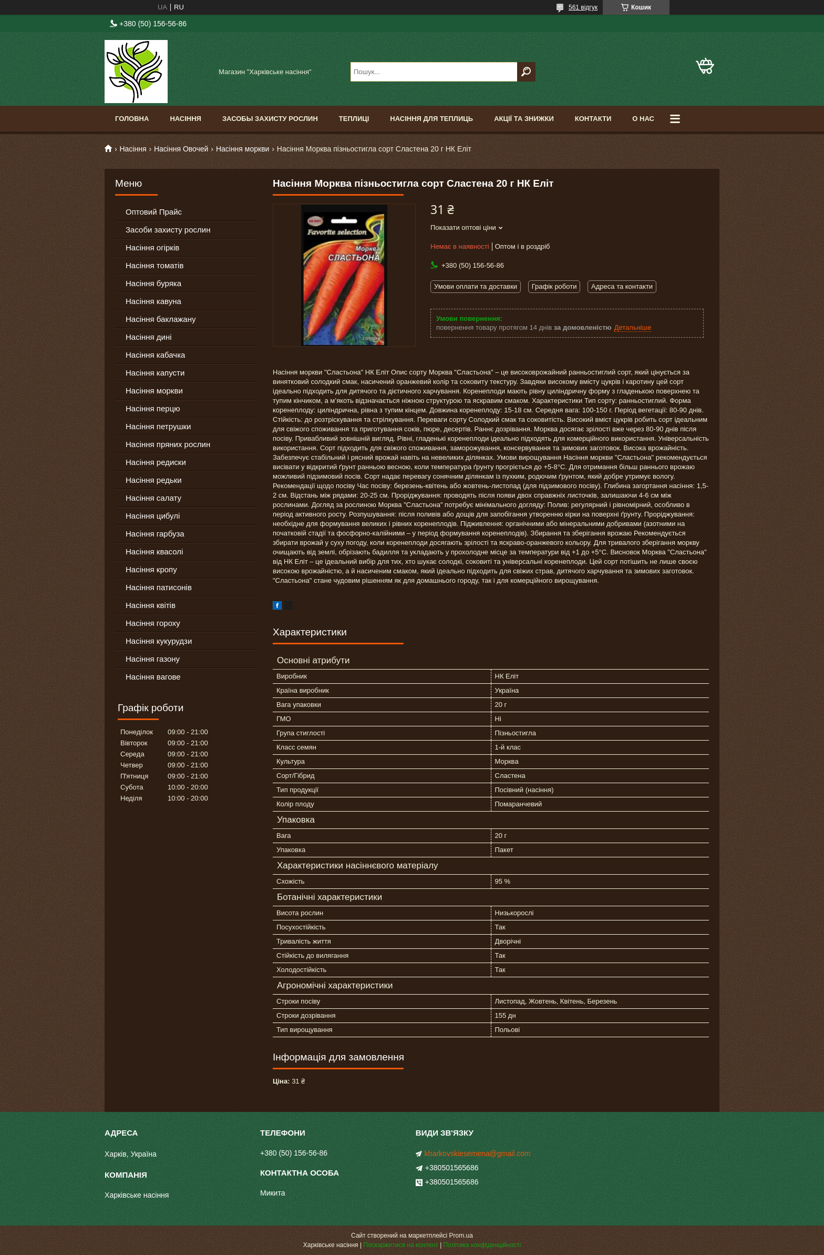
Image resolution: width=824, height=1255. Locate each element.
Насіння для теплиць (431, 119)
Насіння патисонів (159, 587)
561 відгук (583, 7)
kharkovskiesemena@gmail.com (478, 1153)
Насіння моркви (243, 149)
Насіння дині (149, 336)
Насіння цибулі (153, 515)
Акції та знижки (524, 119)
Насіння (185, 119)
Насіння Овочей (181, 149)
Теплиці (354, 119)
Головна (132, 119)
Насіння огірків (152, 247)
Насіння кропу (151, 569)
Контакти (593, 119)
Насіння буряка (153, 283)
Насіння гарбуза (155, 533)
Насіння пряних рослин (168, 444)
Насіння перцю (153, 408)
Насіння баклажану (160, 319)
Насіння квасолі (154, 551)
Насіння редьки (154, 479)
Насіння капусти (155, 372)
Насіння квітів (151, 605)
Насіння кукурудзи (159, 640)
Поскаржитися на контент (400, 1245)
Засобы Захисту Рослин (270, 119)
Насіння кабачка (155, 354)
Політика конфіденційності (482, 1245)
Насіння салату (153, 497)
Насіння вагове (153, 676)
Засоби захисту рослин (168, 229)
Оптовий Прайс (154, 211)
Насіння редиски (156, 462)
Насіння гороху (153, 623)
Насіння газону (153, 658)
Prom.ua (461, 1235)
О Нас (643, 119)
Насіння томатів (154, 265)
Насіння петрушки (158, 426)
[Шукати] (526, 72)
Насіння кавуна (153, 301)
